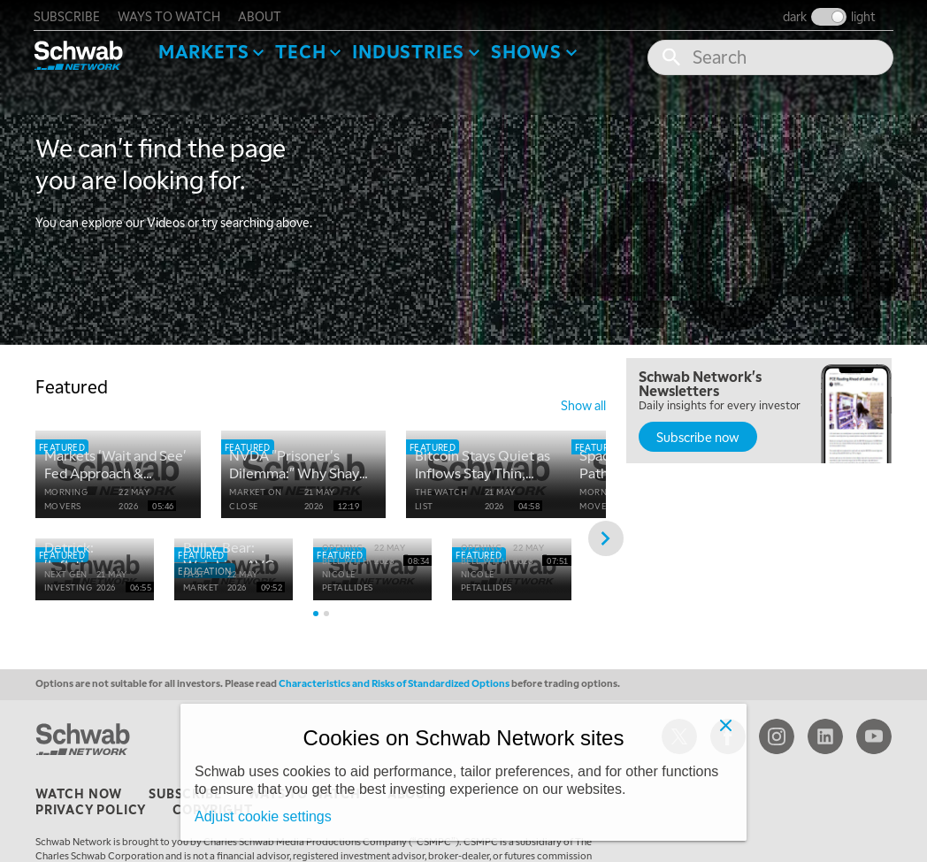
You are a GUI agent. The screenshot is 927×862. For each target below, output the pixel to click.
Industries (410, 49)
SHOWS (528, 49)
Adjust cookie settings (263, 816)
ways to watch (170, 14)
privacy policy (90, 820)
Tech (302, 49)
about (261, 14)
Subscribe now (697, 435)
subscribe (68, 14)
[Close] (725, 725)
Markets (205, 49)
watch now (78, 804)
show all (583, 403)
